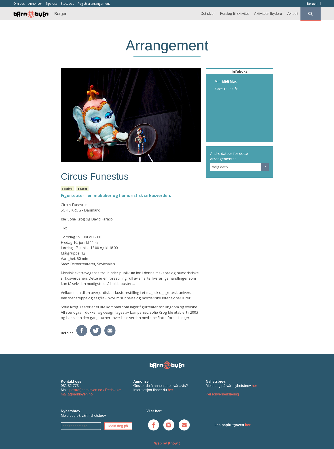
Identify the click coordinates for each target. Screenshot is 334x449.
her (170, 390)
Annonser (35, 3)
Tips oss (51, 3)
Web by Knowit (167, 443)
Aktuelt (292, 13)
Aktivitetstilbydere (268, 13)
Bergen (312, 3)
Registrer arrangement (93, 3)
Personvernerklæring (222, 394)
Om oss (19, 3)
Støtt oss (67, 3)
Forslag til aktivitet (234, 13)
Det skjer (208, 13)
